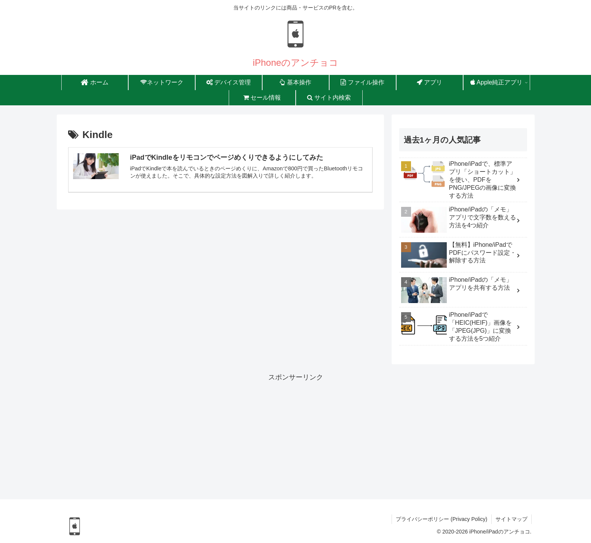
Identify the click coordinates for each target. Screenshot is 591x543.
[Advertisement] (295, 436)
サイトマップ (511, 519)
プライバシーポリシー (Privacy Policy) (441, 519)
